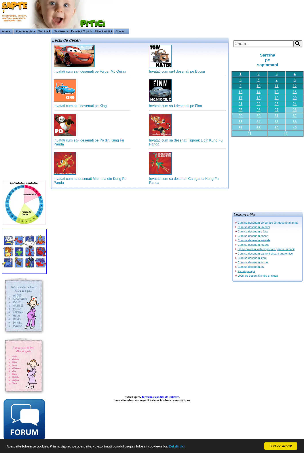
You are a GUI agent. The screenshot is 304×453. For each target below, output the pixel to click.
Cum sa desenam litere (252, 258)
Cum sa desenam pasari (253, 236)
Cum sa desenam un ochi (254, 227)
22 (258, 104)
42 (286, 134)
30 (258, 116)
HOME (299, 31)
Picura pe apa (246, 271)
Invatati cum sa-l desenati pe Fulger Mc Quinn (90, 69)
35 (277, 122)
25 (240, 110)
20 (295, 98)
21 (240, 104)
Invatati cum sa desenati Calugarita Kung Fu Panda (184, 179)
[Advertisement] (267, 172)
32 (295, 116)
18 (258, 98)
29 (240, 116)
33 (240, 122)
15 (277, 92)
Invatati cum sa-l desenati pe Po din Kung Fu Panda (89, 140)
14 (258, 92)
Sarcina (43, 31)
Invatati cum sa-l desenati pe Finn (175, 104)
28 (295, 110)
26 (258, 110)
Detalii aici (176, 446)
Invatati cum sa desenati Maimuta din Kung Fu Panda (90, 179)
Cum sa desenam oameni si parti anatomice (265, 253)
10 (258, 86)
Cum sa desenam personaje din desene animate (268, 222)
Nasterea (59, 31)
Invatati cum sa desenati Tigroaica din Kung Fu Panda (186, 140)
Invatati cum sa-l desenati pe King (80, 104)
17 (240, 98)
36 (295, 122)
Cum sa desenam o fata (253, 231)
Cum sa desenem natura (253, 244)
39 (277, 128)
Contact (120, 31)
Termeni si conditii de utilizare (160, 396)
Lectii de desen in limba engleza (258, 275)
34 (258, 122)
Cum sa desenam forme (253, 262)
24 (295, 104)
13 (240, 92)
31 (277, 116)
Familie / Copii (80, 31)
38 (258, 128)
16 (295, 92)
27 (277, 110)
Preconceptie (24, 31)
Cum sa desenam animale (254, 240)
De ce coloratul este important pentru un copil (266, 249)
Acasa (6, 31)
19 (277, 98)
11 (277, 86)
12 (295, 86)
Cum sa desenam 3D (251, 266)
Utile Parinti (102, 31)
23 (277, 104)
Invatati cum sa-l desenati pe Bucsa (177, 69)
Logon (288, 31)
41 (249, 134)
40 (295, 128)
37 (240, 128)
